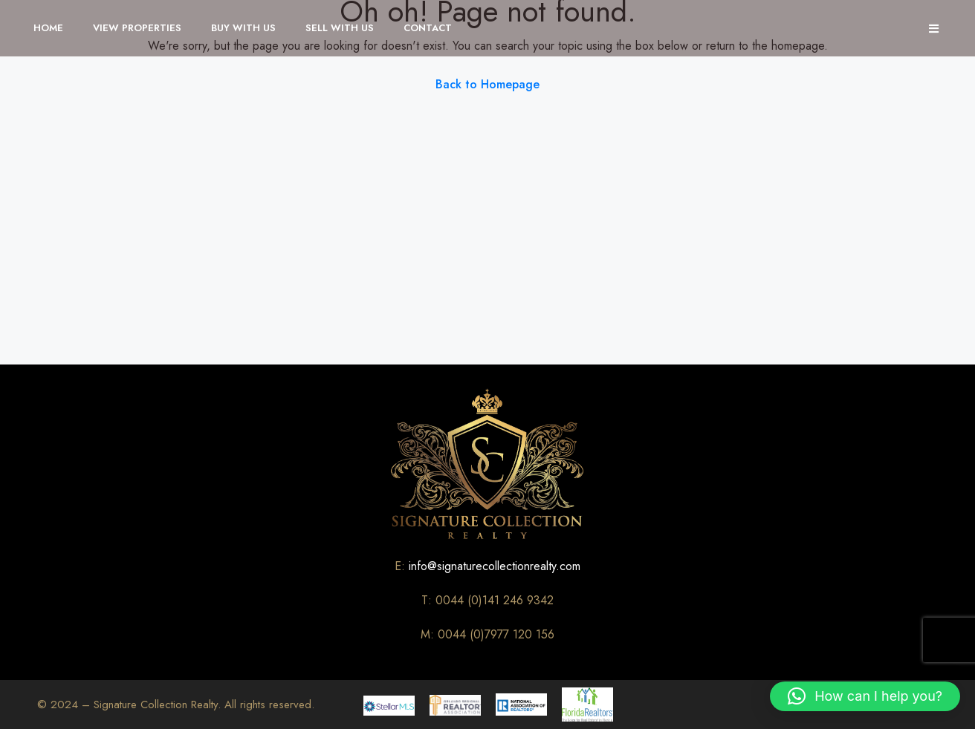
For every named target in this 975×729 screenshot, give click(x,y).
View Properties (137, 28)
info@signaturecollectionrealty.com (494, 566)
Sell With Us (339, 28)
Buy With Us (243, 28)
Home (48, 28)
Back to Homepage (487, 84)
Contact (428, 28)
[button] (865, 696)
